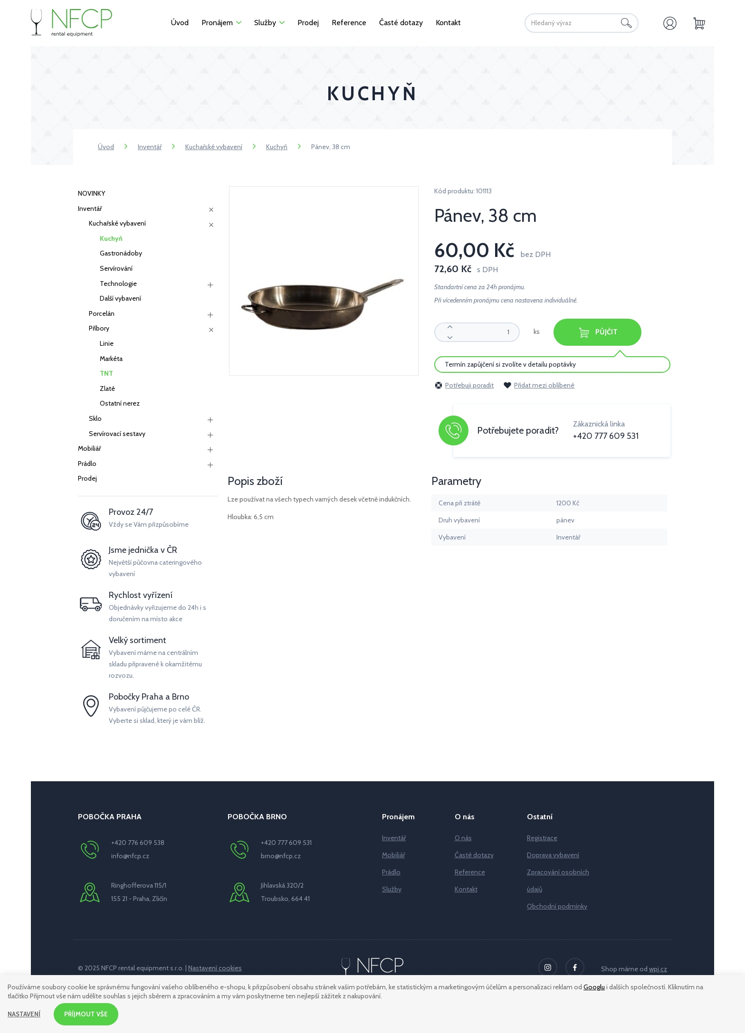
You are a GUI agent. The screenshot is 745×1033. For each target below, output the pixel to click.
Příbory (99, 328)
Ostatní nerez (120, 403)
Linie (107, 343)
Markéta (111, 358)
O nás (463, 838)
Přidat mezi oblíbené (538, 384)
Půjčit (606, 332)
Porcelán (102, 313)
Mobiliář (89, 448)
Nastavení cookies (215, 968)
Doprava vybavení (553, 855)
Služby (391, 889)
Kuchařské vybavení (213, 146)
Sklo (95, 418)
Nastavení (25, 1013)
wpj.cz (658, 969)
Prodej (87, 478)
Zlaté (107, 388)
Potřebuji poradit (464, 384)
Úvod (106, 146)
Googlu (594, 986)
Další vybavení (120, 298)
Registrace (542, 838)
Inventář (150, 146)
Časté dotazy (474, 855)
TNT (106, 373)
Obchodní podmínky (557, 906)
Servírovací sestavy (117, 433)
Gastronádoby (121, 253)
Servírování (116, 268)
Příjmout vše (89, 1013)
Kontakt (466, 889)
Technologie (118, 283)
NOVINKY (91, 193)
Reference (470, 872)
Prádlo (87, 463)
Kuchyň (276, 146)
